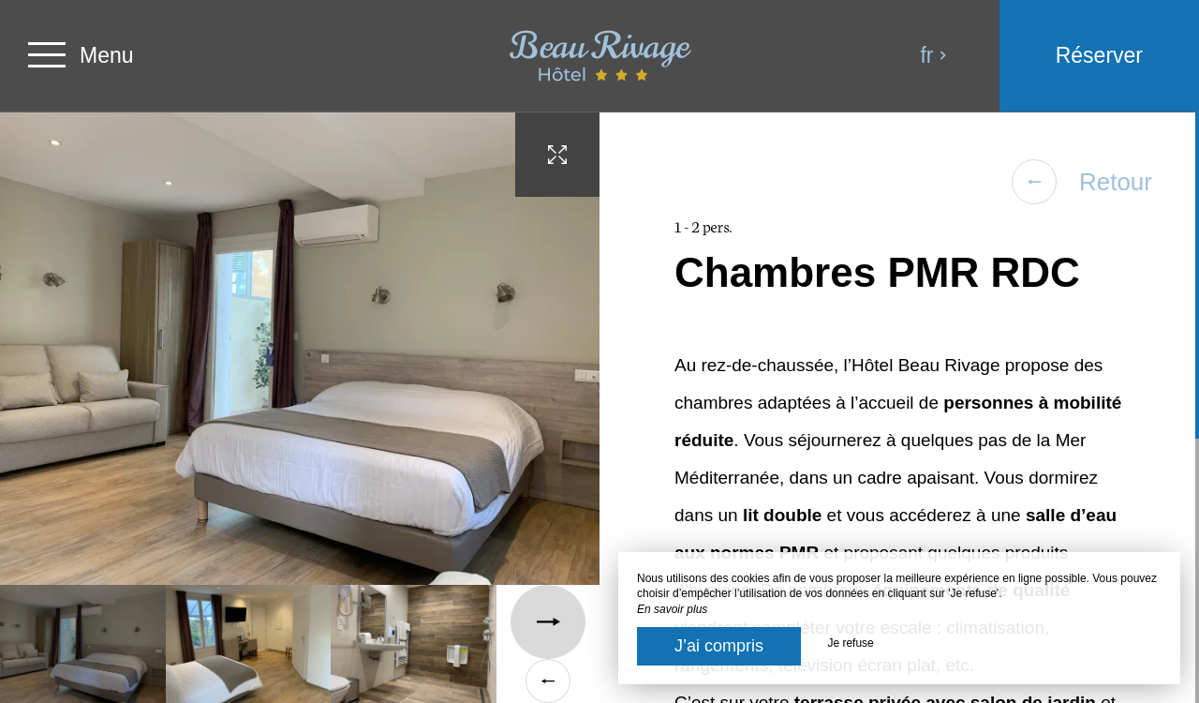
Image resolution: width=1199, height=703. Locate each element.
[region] (899, 407)
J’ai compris (718, 645)
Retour (1082, 181)
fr (933, 55)
